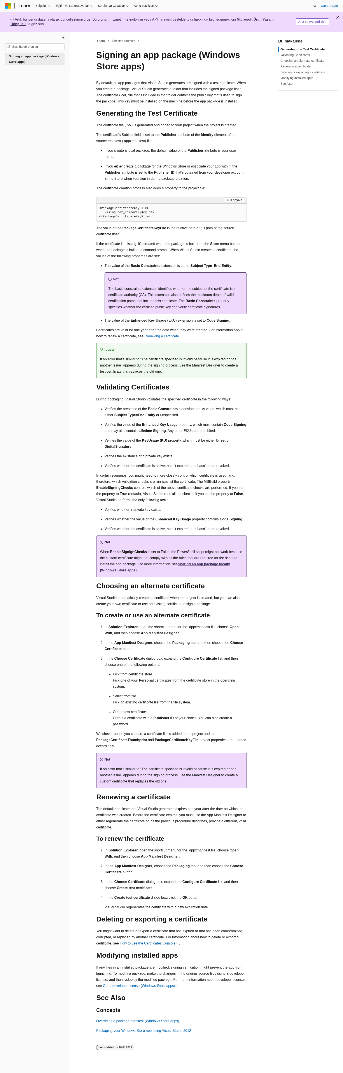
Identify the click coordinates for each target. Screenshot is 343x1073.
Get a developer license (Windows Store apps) (139, 986)
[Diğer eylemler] (243, 40)
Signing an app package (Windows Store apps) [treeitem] (34, 59)
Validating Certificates (295, 55)
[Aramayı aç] (314, 6)
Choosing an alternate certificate (302, 60)
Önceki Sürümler (123, 41)
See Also (286, 83)
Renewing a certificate (162, 336)
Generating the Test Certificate (302, 49)
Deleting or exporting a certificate (302, 72)
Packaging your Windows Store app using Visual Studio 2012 (143, 1030)
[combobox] (35, 46)
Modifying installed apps (296, 78)
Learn (101, 41)
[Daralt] (63, 38)
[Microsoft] (8, 6)
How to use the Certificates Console (147, 943)
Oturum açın (329, 5)
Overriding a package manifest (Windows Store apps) (137, 1021)
